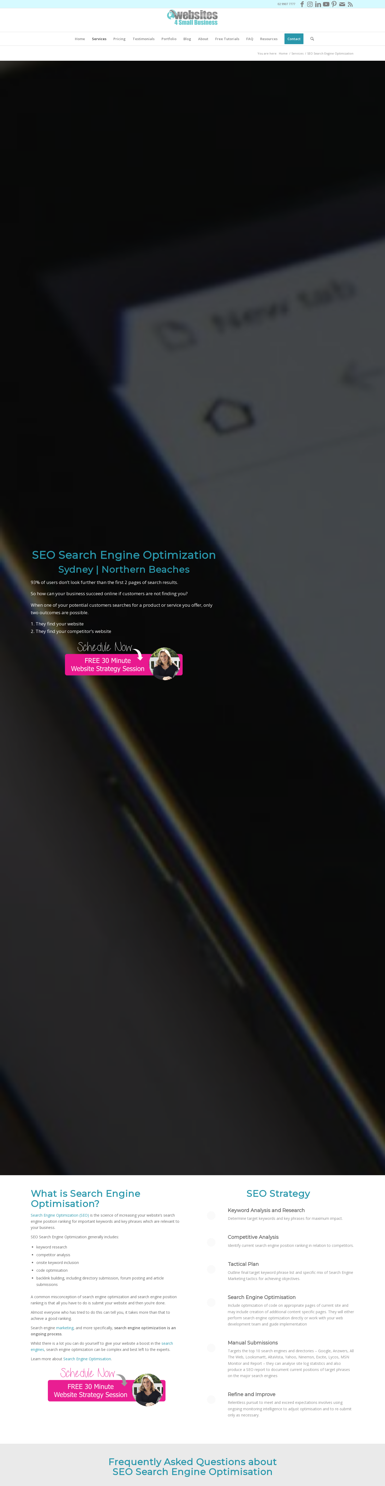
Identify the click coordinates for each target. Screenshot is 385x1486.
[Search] (310, 38)
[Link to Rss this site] (350, 4)
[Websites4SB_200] (192, 20)
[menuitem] (79, 38)
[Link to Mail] (342, 4)
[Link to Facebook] (302, 4)
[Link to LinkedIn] (318, 4)
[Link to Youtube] (326, 4)
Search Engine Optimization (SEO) (60, 1215)
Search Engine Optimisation (87, 1358)
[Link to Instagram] (310, 4)
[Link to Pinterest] (334, 4)
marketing (65, 1327)
